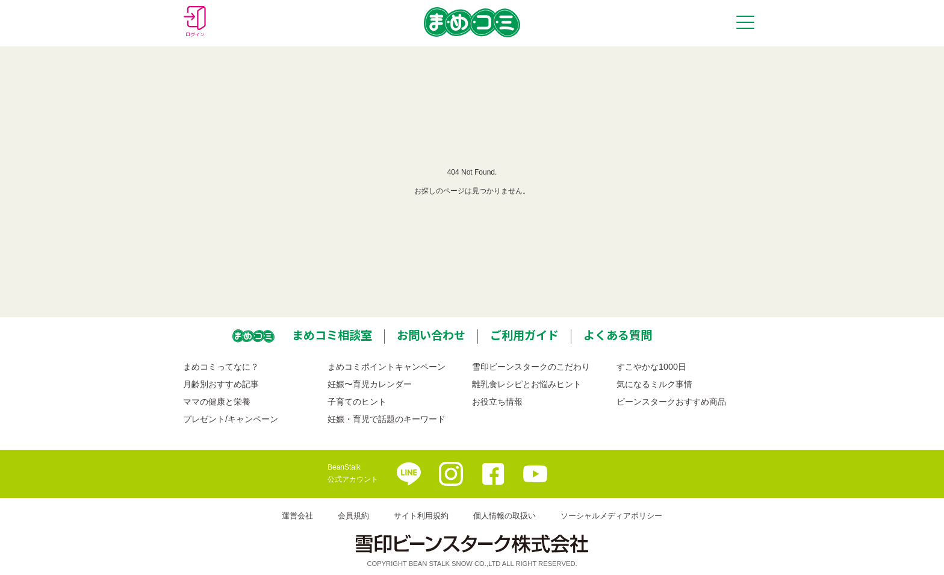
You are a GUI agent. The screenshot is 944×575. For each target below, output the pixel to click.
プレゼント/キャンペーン (230, 419)
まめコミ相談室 (332, 334)
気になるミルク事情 (654, 384)
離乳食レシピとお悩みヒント (527, 384)
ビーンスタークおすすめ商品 (671, 401)
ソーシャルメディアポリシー (611, 515)
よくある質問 (617, 334)
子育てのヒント (357, 401)
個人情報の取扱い (504, 515)
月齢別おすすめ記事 (221, 384)
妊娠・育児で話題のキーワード (387, 419)
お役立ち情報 (497, 401)
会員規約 (353, 515)
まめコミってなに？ (221, 366)
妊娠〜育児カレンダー (370, 384)
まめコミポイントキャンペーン (387, 366)
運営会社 (297, 515)
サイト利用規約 (421, 515)
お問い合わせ (431, 334)
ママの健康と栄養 (216, 401)
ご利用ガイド (524, 334)
